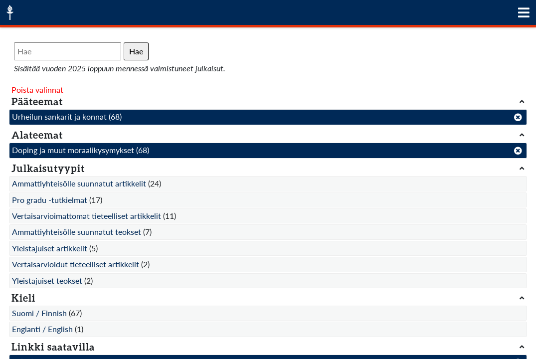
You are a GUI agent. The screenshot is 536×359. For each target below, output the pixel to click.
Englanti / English (42, 329)
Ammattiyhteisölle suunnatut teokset (76, 231)
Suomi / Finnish (39, 313)
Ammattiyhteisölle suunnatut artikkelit (79, 183)
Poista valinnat (37, 89)
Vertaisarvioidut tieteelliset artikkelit (75, 264)
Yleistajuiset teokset (47, 280)
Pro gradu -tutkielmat (49, 199)
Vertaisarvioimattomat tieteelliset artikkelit (86, 215)
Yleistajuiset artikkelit (49, 248)
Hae (136, 51)
